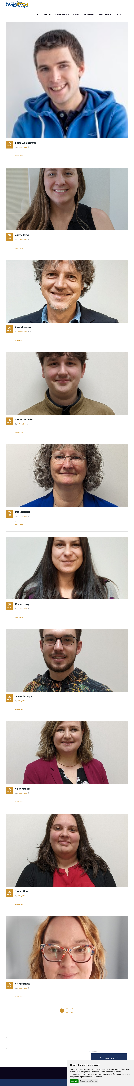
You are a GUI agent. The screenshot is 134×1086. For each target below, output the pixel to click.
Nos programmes (62, 14)
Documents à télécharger (18, 1045)
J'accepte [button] (74, 1081)
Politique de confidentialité (18, 1052)
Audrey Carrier (22, 235)
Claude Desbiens (23, 327)
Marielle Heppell (22, 511)
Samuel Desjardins (24, 419)
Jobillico (51, 1039)
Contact (118, 14)
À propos (47, 14)
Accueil (36, 14)
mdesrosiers (22, 147)
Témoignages (88, 14)
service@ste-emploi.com (102, 1036)
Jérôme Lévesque (23, 696)
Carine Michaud (22, 788)
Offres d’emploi (104, 14)
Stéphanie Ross (22, 983)
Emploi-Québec (54, 1033)
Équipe (76, 14)
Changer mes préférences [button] (88, 1081)
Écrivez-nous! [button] (109, 1059)
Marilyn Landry (22, 604)
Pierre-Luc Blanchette (25, 142)
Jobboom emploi (55, 1036)
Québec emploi (54, 1030)
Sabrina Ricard (22, 891)
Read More (19, 155)
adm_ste (21, 424)
